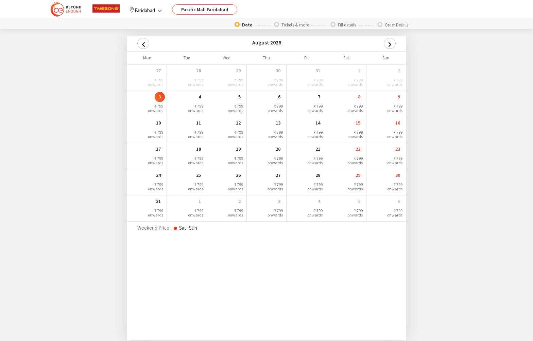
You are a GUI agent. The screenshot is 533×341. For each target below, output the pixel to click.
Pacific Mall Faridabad (204, 9)
